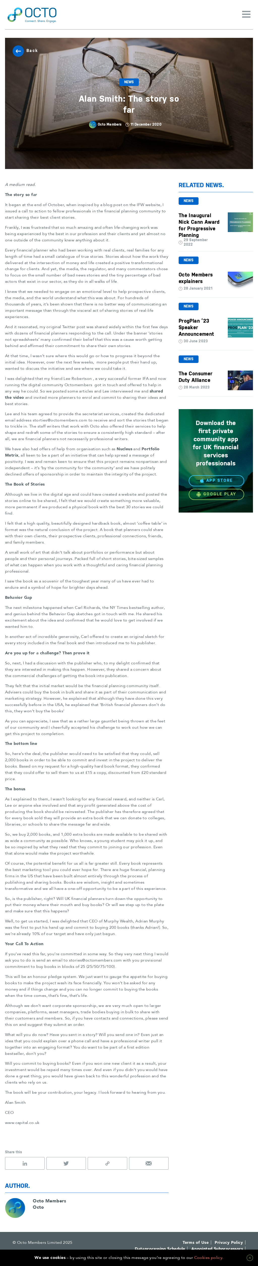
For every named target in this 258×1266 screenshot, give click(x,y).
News (129, 82)
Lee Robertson (77, 378)
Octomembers (78, 385)
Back (25, 51)
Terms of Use (196, 1242)
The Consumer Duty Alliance (196, 377)
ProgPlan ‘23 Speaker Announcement (196, 328)
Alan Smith (15, 1102)
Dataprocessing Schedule (160, 1249)
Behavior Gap (62, 614)
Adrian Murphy (149, 921)
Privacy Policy (229, 1242)
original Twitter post (65, 327)
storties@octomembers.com (60, 420)
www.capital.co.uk (22, 1123)
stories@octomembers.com (95, 960)
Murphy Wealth (118, 921)
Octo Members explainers (196, 278)
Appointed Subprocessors (217, 1249)
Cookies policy (208, 1257)
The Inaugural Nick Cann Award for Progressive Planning (199, 225)
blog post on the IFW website (131, 205)
